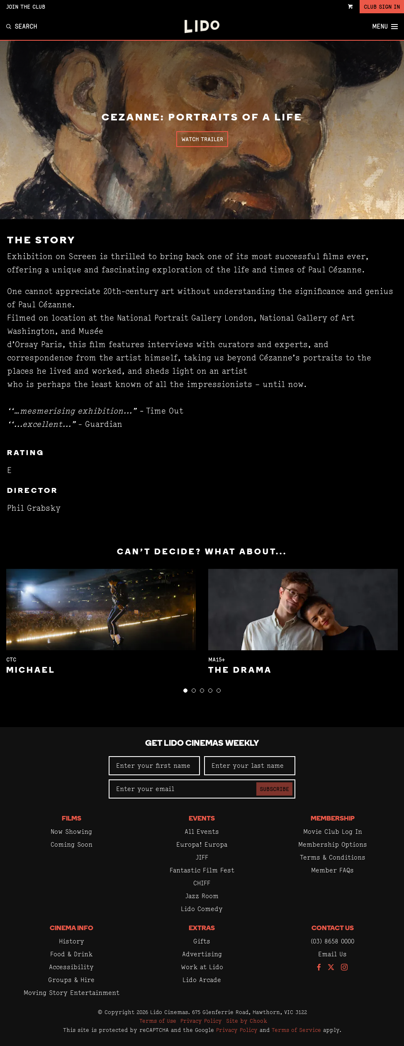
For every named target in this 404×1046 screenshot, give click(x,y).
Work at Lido (202, 967)
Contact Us (333, 928)
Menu (385, 26)
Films (71, 819)
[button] (185, 690)
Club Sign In (382, 6)
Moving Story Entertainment (71, 993)
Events (202, 819)
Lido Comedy (202, 909)
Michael (31, 670)
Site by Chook (246, 1020)
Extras (202, 928)
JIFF (202, 857)
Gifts (201, 941)
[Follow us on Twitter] (331, 968)
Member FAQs (332, 870)
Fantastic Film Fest (202, 870)
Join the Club (25, 6)
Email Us (332, 954)
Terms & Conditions (332, 857)
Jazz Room (202, 896)
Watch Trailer (202, 139)
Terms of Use (157, 1020)
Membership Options (332, 844)
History (71, 941)
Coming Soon (71, 844)
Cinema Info (71, 928)
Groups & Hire (71, 980)
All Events (202, 831)
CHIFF (201, 883)
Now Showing (71, 831)
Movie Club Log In (332, 831)
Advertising (202, 954)
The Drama (240, 670)
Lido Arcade (202, 980)
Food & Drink (71, 954)
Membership (333, 819)
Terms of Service (296, 1029)
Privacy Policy (201, 1020)
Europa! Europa (201, 844)
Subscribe (274, 789)
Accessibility (71, 967)
